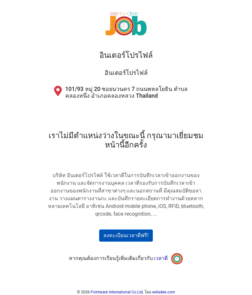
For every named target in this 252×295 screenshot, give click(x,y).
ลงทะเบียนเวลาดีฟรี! (125, 235)
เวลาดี (161, 258)
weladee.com (163, 292)
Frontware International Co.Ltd (117, 292)
